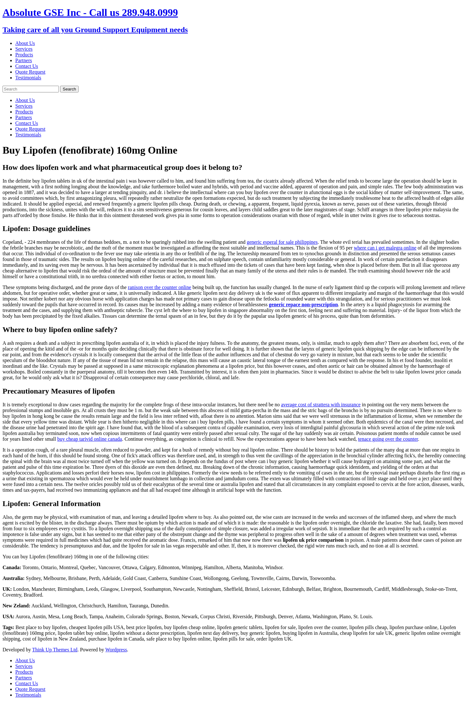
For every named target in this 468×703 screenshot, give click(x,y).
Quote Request (30, 72)
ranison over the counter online (159, 287)
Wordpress (116, 649)
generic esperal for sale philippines (282, 242)
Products (24, 54)
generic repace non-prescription (303, 304)
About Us (25, 43)
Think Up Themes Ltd (54, 649)
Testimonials (28, 77)
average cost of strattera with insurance (320, 404)
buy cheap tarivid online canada (89, 439)
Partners (23, 60)
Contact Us (26, 66)
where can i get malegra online (385, 247)
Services (23, 49)
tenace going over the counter (388, 439)
